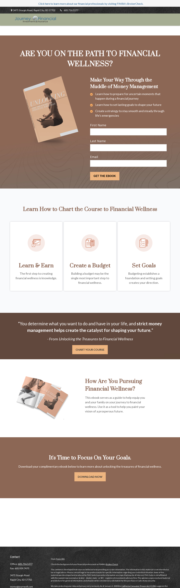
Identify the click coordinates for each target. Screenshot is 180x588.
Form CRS (60, 559)
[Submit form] (104, 176)
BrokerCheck (112, 564)
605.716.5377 (69, 10)
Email (94, 157)
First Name (98, 125)
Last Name (98, 141)
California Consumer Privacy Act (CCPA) (138, 586)
